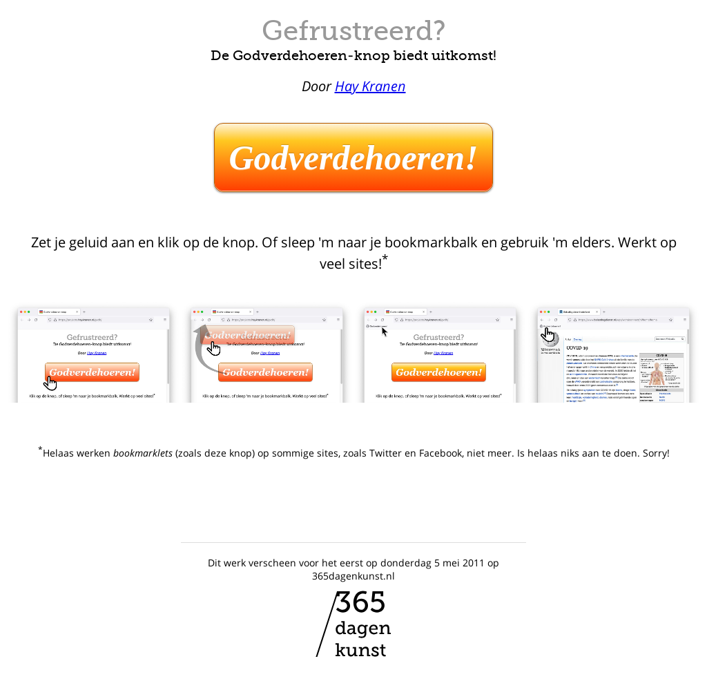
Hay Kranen (370, 86)
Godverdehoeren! (353, 157)
